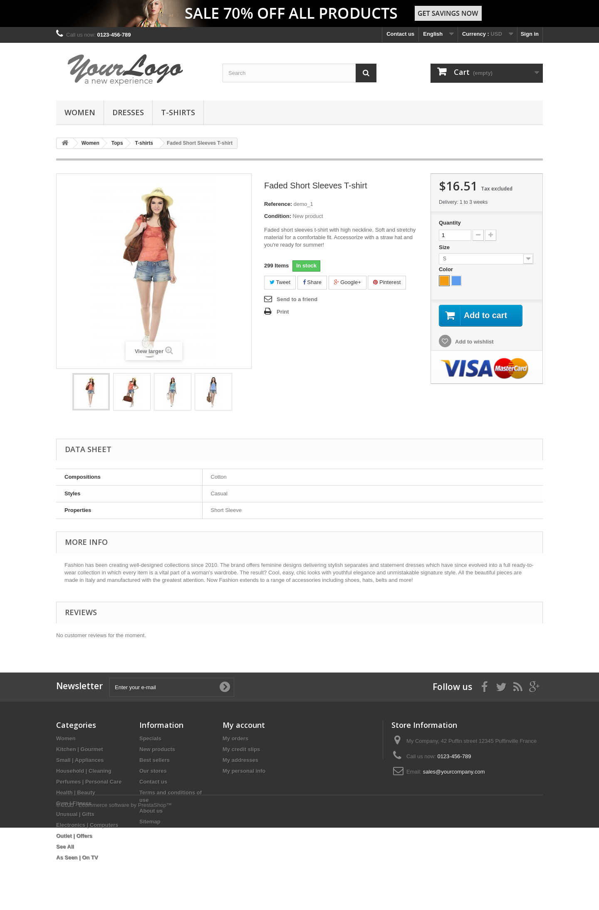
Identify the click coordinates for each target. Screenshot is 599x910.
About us (151, 811)
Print (283, 312)
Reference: (278, 204)
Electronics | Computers (87, 825)
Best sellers (154, 760)
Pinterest (387, 282)
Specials (150, 738)
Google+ (347, 282)
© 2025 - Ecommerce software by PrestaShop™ (114, 887)
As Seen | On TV (77, 857)
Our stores (153, 771)
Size (445, 247)
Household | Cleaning (83, 771)
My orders (235, 738)
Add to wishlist (474, 342)
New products (157, 749)
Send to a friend (297, 299)
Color (447, 269)
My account (244, 725)
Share (312, 282)
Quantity (450, 223)
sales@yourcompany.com (454, 772)
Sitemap (150, 822)
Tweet (280, 282)
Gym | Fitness (74, 803)
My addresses (240, 760)
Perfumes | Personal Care (89, 782)
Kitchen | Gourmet (79, 749)
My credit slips (241, 749)
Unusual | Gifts (75, 814)
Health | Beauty (75, 792)
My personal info (244, 771)
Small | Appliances (80, 760)
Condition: (277, 216)
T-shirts (178, 112)
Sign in (530, 34)
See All (65, 846)
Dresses (128, 112)
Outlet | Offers (74, 836)
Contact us (400, 34)
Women (79, 112)
